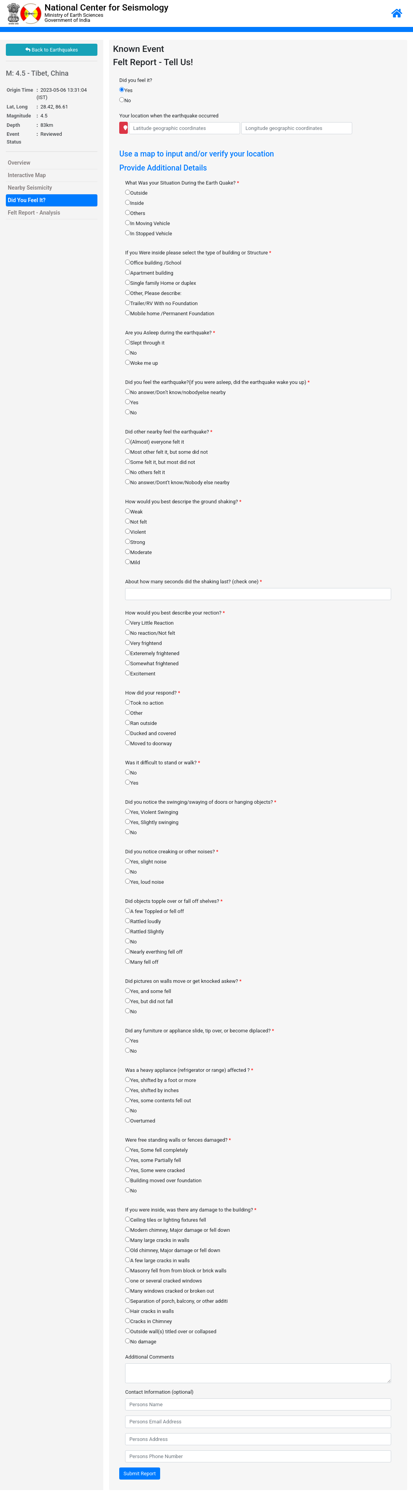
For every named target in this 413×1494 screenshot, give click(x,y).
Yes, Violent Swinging (151, 812)
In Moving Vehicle (147, 223)
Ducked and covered (150, 733)
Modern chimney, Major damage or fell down (177, 1230)
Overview (19, 163)
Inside (134, 203)
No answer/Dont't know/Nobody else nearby (177, 482)
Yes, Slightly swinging (151, 822)
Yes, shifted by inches (152, 1090)
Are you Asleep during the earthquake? (170, 333)
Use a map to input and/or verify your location (196, 153)
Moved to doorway (148, 743)
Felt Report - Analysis (34, 213)
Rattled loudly (143, 921)
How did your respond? (152, 693)
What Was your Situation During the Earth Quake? (182, 183)
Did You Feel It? (27, 200)
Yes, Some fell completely (156, 1150)
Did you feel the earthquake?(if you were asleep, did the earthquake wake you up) (217, 382)
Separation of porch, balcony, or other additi (176, 1301)
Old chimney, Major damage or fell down (172, 1250)
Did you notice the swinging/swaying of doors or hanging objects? (200, 802)
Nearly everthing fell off (153, 952)
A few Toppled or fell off (154, 911)
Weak (134, 511)
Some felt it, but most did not (160, 462)
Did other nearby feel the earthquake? (168, 432)
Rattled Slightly (144, 931)
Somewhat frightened (151, 663)
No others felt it (145, 472)
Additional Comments (149, 1357)
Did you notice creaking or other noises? (171, 851)
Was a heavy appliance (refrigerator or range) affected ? (189, 1070)
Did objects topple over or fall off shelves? (173, 901)
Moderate (138, 552)
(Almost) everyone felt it (154, 442)
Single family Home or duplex (160, 283)
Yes (125, 90)
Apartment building (149, 273)
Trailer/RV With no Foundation (161, 303)
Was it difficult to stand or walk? (162, 763)
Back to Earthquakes (51, 50)
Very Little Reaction (149, 623)
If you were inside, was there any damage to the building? (190, 1210)
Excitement (140, 673)
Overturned (140, 1120)
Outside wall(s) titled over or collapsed (170, 1331)
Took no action (144, 703)
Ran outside (141, 723)
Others (135, 213)
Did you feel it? (135, 80)
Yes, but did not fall (149, 1001)
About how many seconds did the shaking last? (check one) (193, 581)
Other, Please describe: (153, 293)
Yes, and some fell (148, 991)
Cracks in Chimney (148, 1321)
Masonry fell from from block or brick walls (175, 1270)
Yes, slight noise (145, 861)
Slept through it (144, 342)
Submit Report (140, 1473)
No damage (140, 1341)
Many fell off (141, 962)
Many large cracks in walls (157, 1240)
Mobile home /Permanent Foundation (169, 313)
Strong (135, 542)
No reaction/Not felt (150, 633)
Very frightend (143, 643)
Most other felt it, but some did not (166, 452)
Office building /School (153, 262)
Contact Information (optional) (159, 1392)
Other (134, 713)
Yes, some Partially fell (153, 1160)
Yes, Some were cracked (155, 1170)
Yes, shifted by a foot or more (160, 1080)
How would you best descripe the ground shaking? (183, 502)
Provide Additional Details (163, 167)
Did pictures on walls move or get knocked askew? (183, 981)
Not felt (136, 522)
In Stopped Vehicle (148, 233)
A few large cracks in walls (157, 1260)
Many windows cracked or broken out (169, 1291)
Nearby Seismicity (30, 188)
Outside (136, 193)
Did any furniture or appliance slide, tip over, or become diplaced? (199, 1031)
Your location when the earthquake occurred (168, 116)
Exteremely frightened (152, 653)
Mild (132, 562)
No (125, 100)
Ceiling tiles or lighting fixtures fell (165, 1220)
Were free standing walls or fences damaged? (178, 1140)
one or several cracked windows (163, 1280)
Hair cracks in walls (149, 1311)
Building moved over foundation (163, 1180)
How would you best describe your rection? (175, 613)
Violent (135, 532)
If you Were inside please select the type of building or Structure (198, 253)
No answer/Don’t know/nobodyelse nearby (175, 392)
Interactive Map (27, 175)
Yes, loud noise (144, 882)
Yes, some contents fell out (158, 1100)
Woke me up (141, 363)
